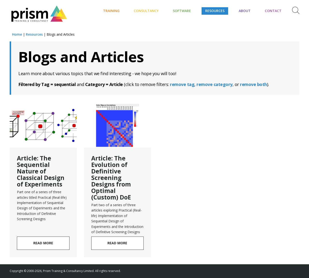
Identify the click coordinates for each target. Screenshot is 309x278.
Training (111, 10)
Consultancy (146, 10)
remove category (214, 84)
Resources (215, 10)
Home (17, 34)
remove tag (182, 84)
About (245, 10)
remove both (253, 84)
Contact (273, 10)
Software (182, 10)
